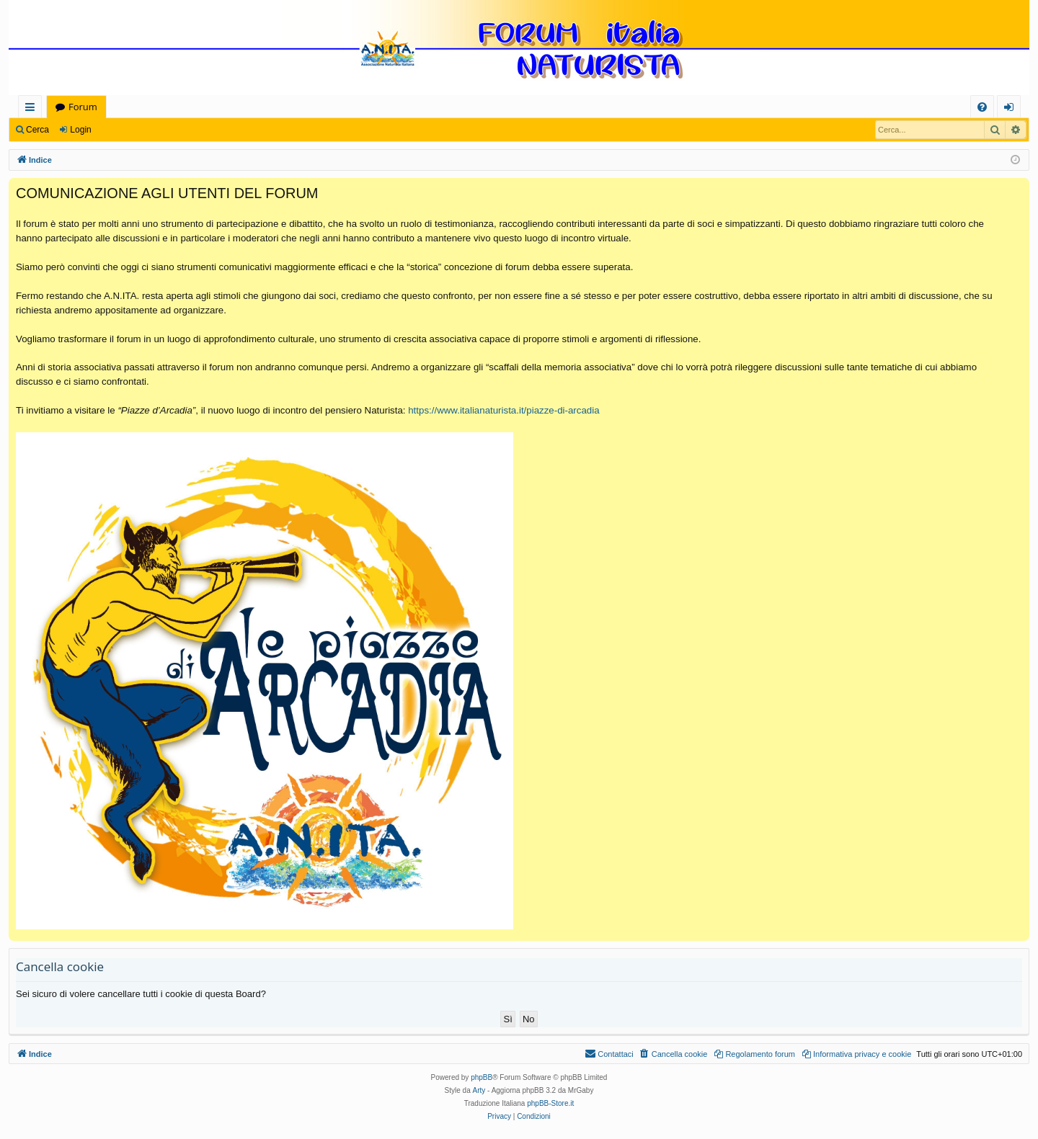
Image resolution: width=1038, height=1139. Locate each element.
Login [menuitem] (1011, 109)
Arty (479, 1090)
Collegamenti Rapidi (33, 109)
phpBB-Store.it (550, 1103)
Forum (82, 106)
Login (80, 130)
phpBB (481, 1077)
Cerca (37, 130)
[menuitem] (982, 107)
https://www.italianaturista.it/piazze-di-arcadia (503, 410)
